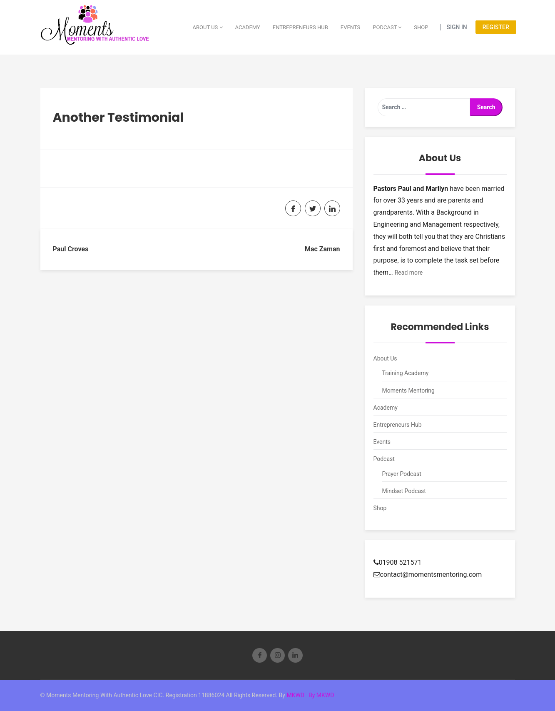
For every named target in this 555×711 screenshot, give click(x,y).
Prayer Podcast (401, 474)
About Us (207, 27)
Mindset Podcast (404, 491)
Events (351, 27)
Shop (421, 27)
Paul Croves (71, 249)
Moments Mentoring (408, 390)
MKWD (295, 695)
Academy (247, 27)
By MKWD (321, 695)
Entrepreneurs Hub (300, 27)
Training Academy (405, 373)
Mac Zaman (322, 249)
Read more (409, 272)
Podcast (387, 27)
